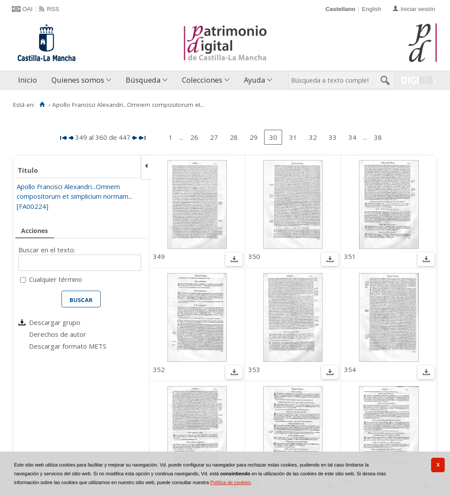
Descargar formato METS (67, 346)
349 (159, 256)
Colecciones (202, 80)
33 (333, 137)
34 (352, 137)
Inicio (27, 80)
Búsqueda (143, 80)
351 (350, 256)
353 (254, 369)
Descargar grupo (54, 322)
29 (254, 137)
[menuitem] (29, 80)
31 (293, 137)
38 (378, 137)
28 (234, 137)
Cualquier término (55, 279)
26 (194, 137)
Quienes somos (77, 80)
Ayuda (254, 80)
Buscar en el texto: (46, 249)
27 (214, 137)
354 (350, 369)
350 (254, 256)
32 (313, 137)
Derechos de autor (57, 334)
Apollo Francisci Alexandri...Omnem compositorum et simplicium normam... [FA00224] (74, 196)
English (371, 9)
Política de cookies (230, 482)
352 (159, 369)
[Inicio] (42, 105)
